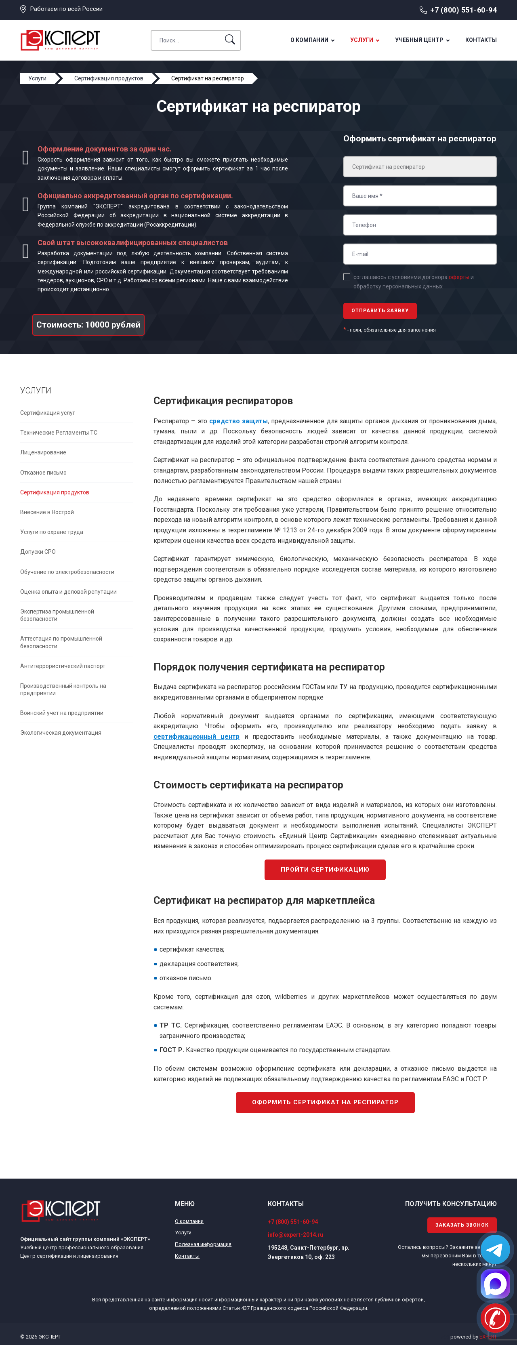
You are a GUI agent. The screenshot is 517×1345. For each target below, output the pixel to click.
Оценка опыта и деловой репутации (68, 591)
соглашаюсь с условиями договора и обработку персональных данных (413, 281)
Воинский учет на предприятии (61, 713)
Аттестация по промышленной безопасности (61, 642)
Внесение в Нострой (47, 512)
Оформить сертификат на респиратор (325, 1102)
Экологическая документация (60, 732)
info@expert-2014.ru (295, 1235)
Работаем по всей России (66, 9)
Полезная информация (203, 1244)
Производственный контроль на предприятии (63, 689)
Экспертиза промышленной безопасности (57, 615)
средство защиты (238, 421)
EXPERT (488, 1337)
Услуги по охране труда (51, 532)
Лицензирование (43, 452)
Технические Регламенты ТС (58, 432)
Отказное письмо (43, 472)
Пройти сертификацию (325, 869)
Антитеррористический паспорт (62, 666)
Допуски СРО (38, 552)
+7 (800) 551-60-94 (463, 10)
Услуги (361, 40)
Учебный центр (419, 40)
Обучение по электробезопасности (67, 572)
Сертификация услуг (47, 413)
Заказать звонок (462, 1225)
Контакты (481, 40)
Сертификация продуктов (54, 492)
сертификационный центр (196, 736)
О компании (309, 40)
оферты (459, 277)
